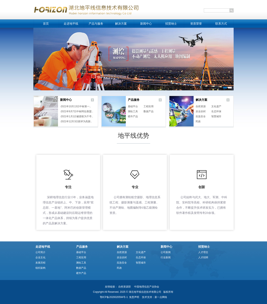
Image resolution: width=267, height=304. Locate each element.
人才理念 (203, 252)
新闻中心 (146, 23)
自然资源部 (124, 286)
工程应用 (149, 106)
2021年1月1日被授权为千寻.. (77, 116)
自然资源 (201, 106)
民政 (198, 121)
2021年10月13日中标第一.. (76, 106)
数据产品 (149, 111)
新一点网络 (161, 297)
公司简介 (40, 252)
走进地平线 (71, 23)
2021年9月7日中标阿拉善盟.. (77, 111)
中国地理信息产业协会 (146, 286)
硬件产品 (133, 116)
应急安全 (201, 116)
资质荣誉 (196, 23)
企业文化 (40, 257)
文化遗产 (216, 106)
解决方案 (121, 23)
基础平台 (133, 106)
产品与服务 (96, 23)
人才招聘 (203, 257)
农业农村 (201, 111)
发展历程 (40, 262)
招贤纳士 (171, 23)
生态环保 (216, 111)
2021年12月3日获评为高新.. (76, 121)
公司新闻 (166, 252)
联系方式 (221, 23)
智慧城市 (216, 116)
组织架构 (40, 267)
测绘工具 (133, 111)
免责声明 (134, 297)
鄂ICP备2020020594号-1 (114, 297)
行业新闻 (166, 257)
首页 (46, 23)
